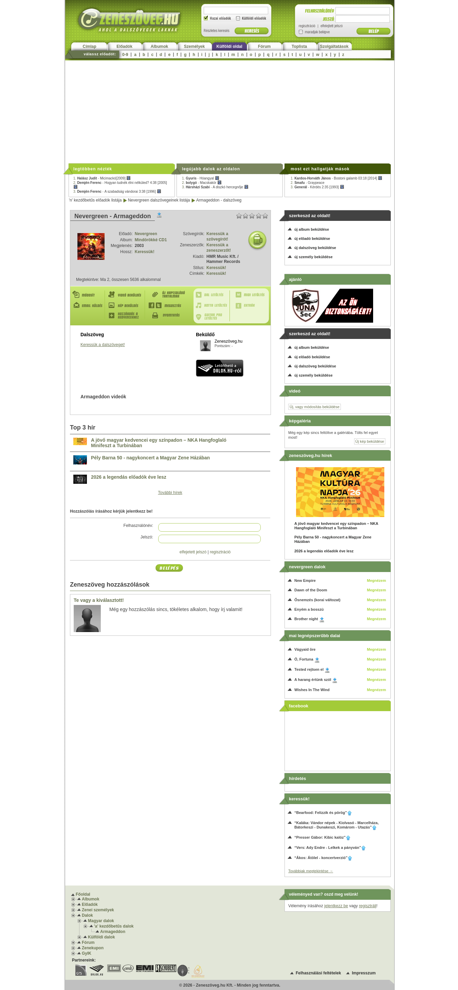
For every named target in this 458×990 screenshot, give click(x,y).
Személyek (194, 46)
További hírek (170, 492)
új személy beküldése (313, 257)
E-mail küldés (88, 305)
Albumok (159, 46)
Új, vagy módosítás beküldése (315, 407)
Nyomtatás (168, 315)
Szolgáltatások (334, 46)
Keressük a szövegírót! (217, 236)
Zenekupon (93, 948)
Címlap (89, 46)
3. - (117, 191)
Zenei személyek (98, 910)
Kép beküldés (126, 305)
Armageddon (112, 931)
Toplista (299, 46)
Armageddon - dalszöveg (218, 200)
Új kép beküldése (369, 441)
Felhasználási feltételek (318, 973)
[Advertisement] (229, 111)
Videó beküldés (126, 294)
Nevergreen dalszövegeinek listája (159, 200)
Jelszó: (147, 537)
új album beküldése (311, 229)
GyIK (86, 953)
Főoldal (83, 894)
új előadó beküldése (312, 238)
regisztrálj (367, 905)
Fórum (264, 46)
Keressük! (144, 251)
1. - (102, 178)
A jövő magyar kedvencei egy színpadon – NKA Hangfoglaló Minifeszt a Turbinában (158, 443)
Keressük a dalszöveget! (102, 344)
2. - (202, 183)
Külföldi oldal (229, 46)
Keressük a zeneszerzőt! (218, 248)
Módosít (88, 294)
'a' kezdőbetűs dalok (113, 926)
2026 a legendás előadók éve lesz (128, 477)
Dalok (87, 915)
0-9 (125, 54)
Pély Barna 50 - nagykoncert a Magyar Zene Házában (150, 457)
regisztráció (220, 552)
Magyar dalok (101, 920)
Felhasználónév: (138, 525)
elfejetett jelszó (193, 552)
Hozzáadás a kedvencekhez (126, 315)
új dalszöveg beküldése (315, 248)
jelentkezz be (336, 905)
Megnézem (376, 580)
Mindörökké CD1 (151, 239)
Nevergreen (146, 233)
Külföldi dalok (101, 937)
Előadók (124, 46)
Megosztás (168, 305)
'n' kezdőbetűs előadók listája (95, 200)
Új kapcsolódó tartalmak (168, 294)
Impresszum (363, 973)
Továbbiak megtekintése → (310, 871)
